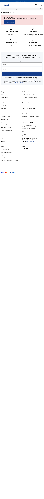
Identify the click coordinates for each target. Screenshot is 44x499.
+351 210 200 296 (30, 141)
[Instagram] (27, 148)
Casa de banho (4, 97)
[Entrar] (39, 4)
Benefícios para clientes (6, 152)
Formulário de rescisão (6, 127)
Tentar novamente (9, 22)
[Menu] (2, 5)
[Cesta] (42, 5)
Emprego (3, 135)
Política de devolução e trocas (28, 108)
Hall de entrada (4, 119)
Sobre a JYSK (4, 124)
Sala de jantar (4, 105)
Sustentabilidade (5, 149)
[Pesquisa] (41, 9)
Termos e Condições (32, 80)
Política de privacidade (27, 111)
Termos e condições (26, 102)
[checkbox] (2, 77)
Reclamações (25, 113)
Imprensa (3, 133)
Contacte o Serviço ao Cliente (28, 94)
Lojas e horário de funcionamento (29, 97)
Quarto (2, 94)
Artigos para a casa (5, 116)
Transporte (24, 105)
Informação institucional (6, 130)
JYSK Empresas (4, 144)
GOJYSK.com (3, 146)
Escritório (3, 100)
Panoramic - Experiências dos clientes (9, 160)
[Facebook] (23, 148)
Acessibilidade (4, 157)
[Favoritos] (36, 5)
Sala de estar (4, 102)
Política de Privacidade (18, 82)
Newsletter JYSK (4, 141)
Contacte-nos (25, 135)
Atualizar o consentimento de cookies (30, 116)
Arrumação (3, 108)
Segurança (3, 155)
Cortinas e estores (5, 111)
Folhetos (24, 100)
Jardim (2, 113)
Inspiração (3, 138)
